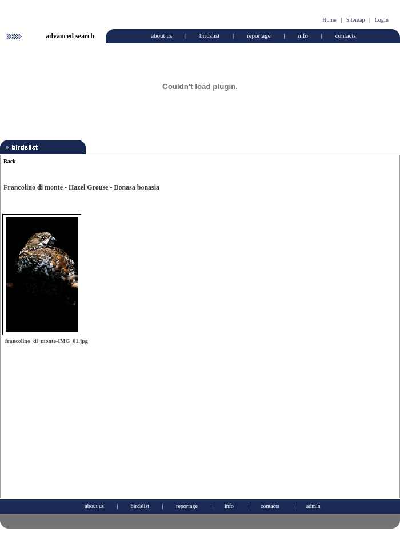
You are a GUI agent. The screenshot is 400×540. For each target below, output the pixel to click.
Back (9, 161)
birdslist (209, 35)
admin (313, 506)
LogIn (382, 20)
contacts (345, 35)
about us (161, 35)
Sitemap (355, 20)
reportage (259, 35)
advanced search (70, 36)
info (303, 35)
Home (329, 20)
